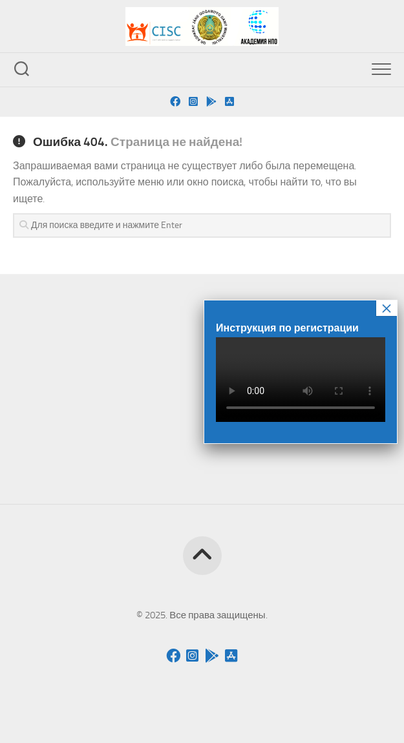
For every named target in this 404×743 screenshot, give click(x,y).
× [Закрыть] (386, 308)
